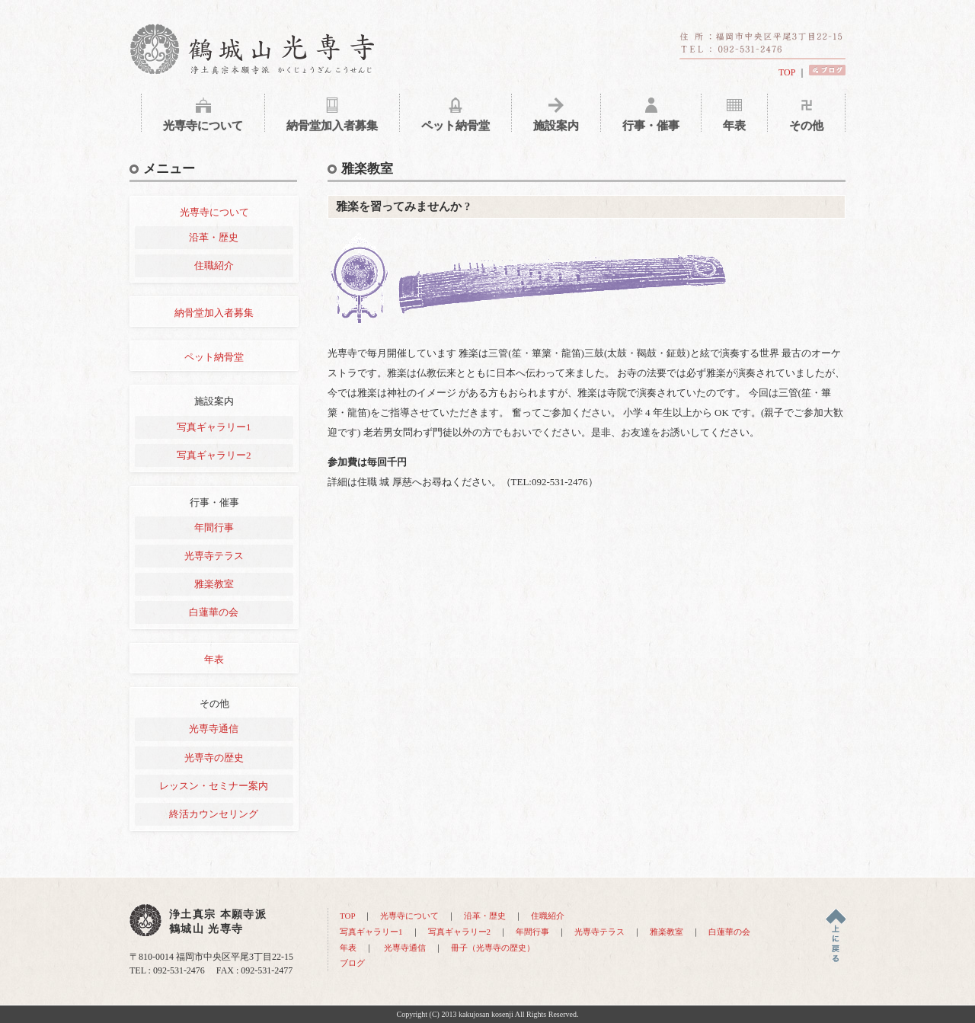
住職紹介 (214, 265)
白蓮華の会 (213, 612)
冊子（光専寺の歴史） (493, 947)
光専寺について (214, 212)
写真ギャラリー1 (214, 427)
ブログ (352, 962)
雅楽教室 (214, 584)
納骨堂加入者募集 (214, 312)
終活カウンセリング (213, 814)
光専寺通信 (213, 728)
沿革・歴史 (213, 237)
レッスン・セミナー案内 (213, 785)
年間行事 (214, 527)
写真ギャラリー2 (214, 455)
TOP (786, 72)
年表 (214, 659)
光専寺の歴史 (214, 757)
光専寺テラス (214, 555)
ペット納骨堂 (214, 357)
